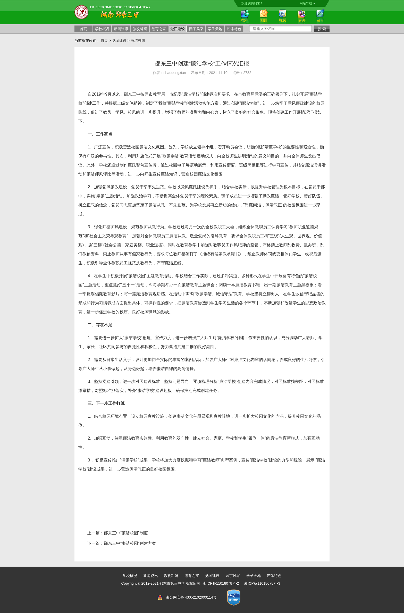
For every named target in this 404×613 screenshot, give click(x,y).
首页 (83, 29)
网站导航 (307, 3)
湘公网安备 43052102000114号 (191, 597)
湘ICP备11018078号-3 (262, 583)
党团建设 (177, 29)
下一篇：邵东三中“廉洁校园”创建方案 (121, 543)
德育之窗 (159, 29)
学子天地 (215, 29)
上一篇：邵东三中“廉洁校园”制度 (117, 533)
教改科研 (140, 29)
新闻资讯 (121, 29)
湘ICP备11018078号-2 (221, 583)
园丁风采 (196, 29)
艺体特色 (234, 29)
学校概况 (102, 29)
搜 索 (322, 29)
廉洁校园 (138, 40)
